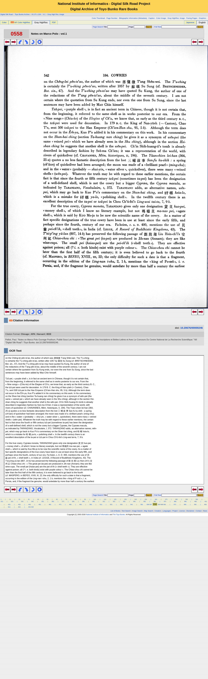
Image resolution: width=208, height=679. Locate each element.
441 (29, 504)
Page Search (98, 27)
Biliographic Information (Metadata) (133, 18)
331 (124, 501)
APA (33, 334)
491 (80, 504)
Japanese (190, 22)
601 (205, 504)
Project (175, 511)
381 (175, 501)
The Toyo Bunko (119, 515)
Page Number (112, 18)
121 (115, 499)
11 (10, 499)
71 (66, 499)
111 (105, 499)
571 (175, 504)
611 (9, 507)
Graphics (202, 18)
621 (19, 507)
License (182, 511)
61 (57, 499)
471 (60, 504)
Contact (199, 511)
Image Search (137, 511)
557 (150, 504)
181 (176, 499)
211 (2, 501)
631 (29, 507)
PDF (54, 22)
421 (9, 504)
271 (63, 501)
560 (162, 504)
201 (197, 499)
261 (53, 501)
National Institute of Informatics (97, 515)
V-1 (44, 14)
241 (32, 501)
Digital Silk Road (6, 14)
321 (114, 501)
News (205, 511)
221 (12, 501)
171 (166, 499)
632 (32, 507)
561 (165, 504)
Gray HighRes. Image (176, 18)
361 (155, 501)
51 (47, 499)
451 (40, 504)
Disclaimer (190, 511)
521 (111, 504)
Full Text (157, 27)
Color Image (161, 18)
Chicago (25, 334)
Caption (151, 18)
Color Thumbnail (98, 18)
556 (148, 504)
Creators (158, 511)
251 (42, 501)
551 (142, 504)
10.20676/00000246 (191, 327)
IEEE (49, 334)
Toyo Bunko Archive (22, 14)
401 (195, 501)
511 (101, 504)
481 (70, 504)
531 (121, 504)
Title (116, 27)
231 (22, 501)
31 (29, 499)
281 (73, 501)
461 (50, 504)
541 (131, 504)
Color (4, 22)
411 (206, 501)
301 (93, 501)
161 (156, 499)
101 (95, 499)
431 (19, 504)
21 (19, 499)
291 (83, 501)
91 (85, 499)
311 (104, 501)
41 (38, 499)
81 (75, 499)
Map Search (148, 511)
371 (165, 501)
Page (137, 27)
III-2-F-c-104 (36, 14)
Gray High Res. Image (55, 14)
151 (146, 499)
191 (186, 499)
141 (135, 499)
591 (195, 504)
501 (91, 504)
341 (134, 501)
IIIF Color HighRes (20, 22)
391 (185, 501)
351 (144, 501)
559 (159, 504)
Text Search (126, 511)
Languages (167, 511)
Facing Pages (191, 18)
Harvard (41, 334)
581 (185, 504)
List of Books (115, 511)
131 (125, 499)
